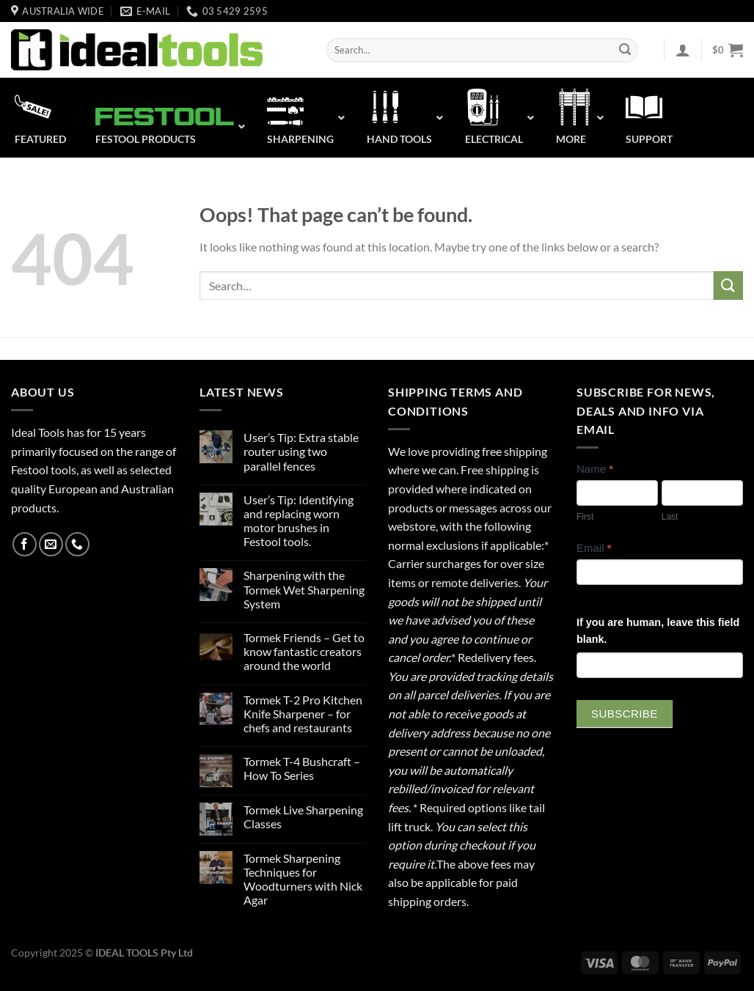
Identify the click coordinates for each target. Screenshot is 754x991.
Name (595, 469)
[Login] (683, 50)
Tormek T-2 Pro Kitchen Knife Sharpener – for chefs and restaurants (303, 713)
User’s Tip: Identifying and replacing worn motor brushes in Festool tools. (299, 521)
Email (594, 548)
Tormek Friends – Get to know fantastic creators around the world (304, 651)
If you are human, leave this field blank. (658, 630)
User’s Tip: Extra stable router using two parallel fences (301, 451)
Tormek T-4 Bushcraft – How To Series (302, 768)
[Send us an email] (51, 544)
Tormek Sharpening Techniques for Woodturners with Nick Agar (303, 879)
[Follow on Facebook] (24, 544)
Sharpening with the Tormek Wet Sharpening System (304, 589)
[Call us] (77, 544)
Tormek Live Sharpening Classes (303, 816)
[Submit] (624, 50)
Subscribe (624, 713)
